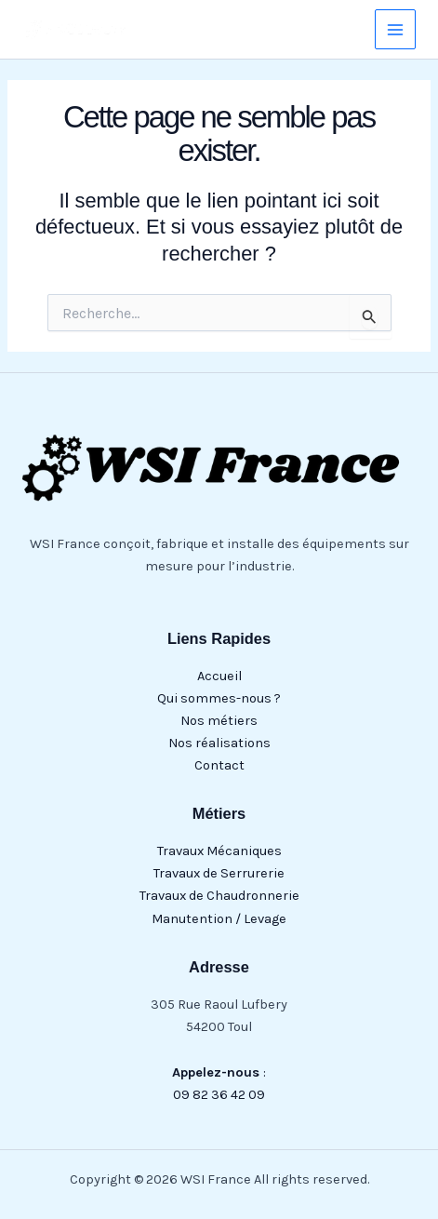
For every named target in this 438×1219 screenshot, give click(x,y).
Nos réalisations (219, 743)
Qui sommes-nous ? (219, 698)
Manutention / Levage (219, 919)
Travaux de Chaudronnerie (219, 896)
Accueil (219, 676)
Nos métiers (219, 721)
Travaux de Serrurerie (219, 873)
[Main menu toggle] (395, 29)
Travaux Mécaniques (219, 851)
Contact (219, 765)
